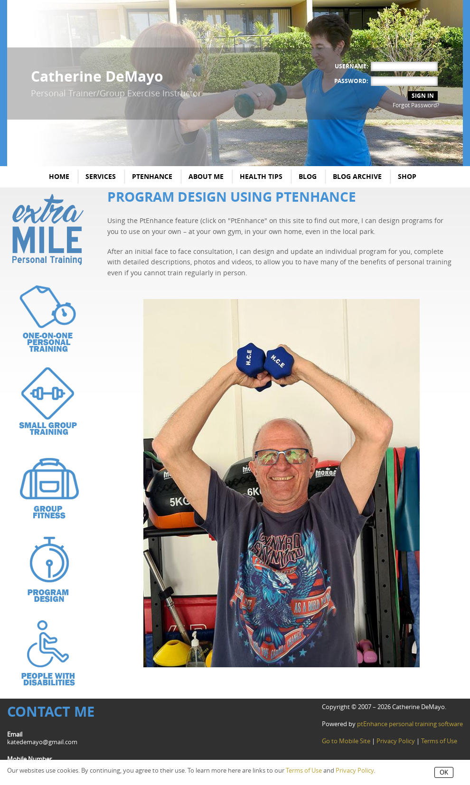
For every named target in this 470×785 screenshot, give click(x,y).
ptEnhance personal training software (410, 724)
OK (444, 772)
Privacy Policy (395, 741)
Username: (351, 66)
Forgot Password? (416, 105)
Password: (351, 81)
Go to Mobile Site (346, 741)
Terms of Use (439, 741)
